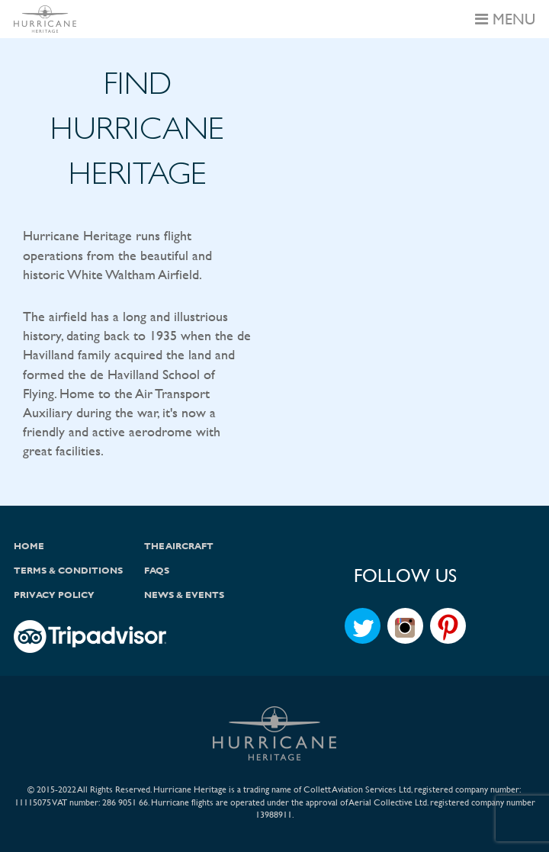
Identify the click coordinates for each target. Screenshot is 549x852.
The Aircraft (179, 546)
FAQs (156, 570)
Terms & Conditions (68, 570)
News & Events (184, 595)
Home (29, 546)
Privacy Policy (54, 595)
